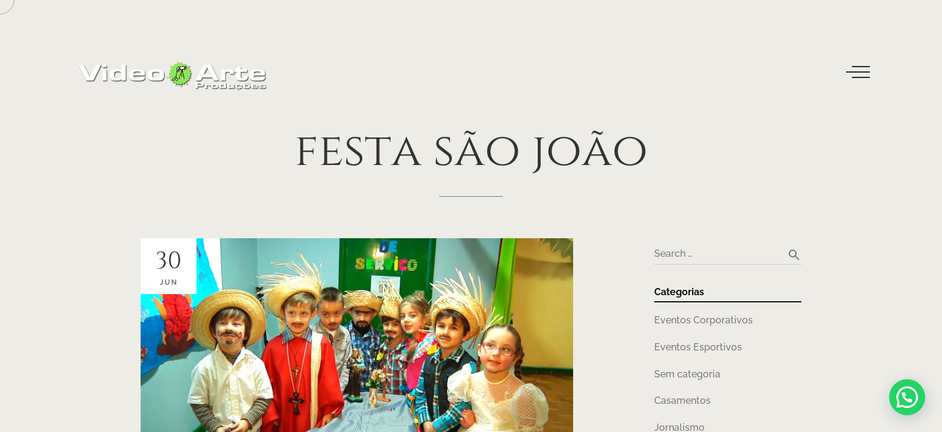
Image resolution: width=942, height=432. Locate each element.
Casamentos (682, 400)
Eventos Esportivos (698, 347)
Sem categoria (687, 374)
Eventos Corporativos (703, 320)
